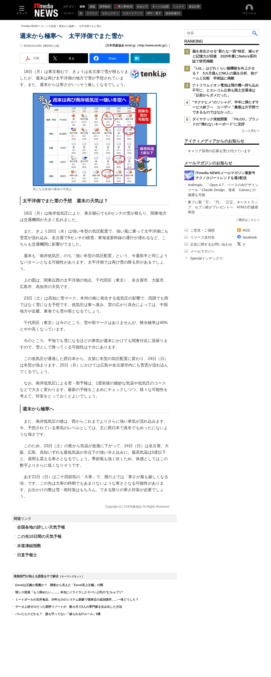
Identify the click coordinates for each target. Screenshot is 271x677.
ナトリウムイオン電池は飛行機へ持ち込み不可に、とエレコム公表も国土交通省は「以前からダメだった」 (225, 90)
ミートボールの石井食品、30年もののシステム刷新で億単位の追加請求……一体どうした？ (76, 599)
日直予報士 (27, 555)
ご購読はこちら (246, 220)
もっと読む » (250, 130)
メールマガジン (202, 251)
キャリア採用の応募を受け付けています (219, 151)
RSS (246, 230)
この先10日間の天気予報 (39, 536)
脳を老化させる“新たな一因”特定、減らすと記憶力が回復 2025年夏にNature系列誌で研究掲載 (225, 56)
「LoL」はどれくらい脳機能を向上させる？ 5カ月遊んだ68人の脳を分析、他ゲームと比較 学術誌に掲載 (225, 73)
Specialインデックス (206, 258)
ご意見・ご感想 (202, 230)
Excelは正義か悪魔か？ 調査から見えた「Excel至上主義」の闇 (59, 585)
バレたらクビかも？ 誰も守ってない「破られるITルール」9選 (57, 614)
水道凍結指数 (29, 546)
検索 (255, 32)
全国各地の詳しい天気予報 (41, 527)
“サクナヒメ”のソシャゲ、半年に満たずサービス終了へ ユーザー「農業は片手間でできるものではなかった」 (225, 107)
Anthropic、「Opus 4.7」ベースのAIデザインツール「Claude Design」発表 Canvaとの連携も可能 (223, 190)
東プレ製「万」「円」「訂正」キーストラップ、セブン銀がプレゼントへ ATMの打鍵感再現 (223, 207)
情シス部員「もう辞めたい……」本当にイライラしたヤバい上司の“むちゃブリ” (69, 592)
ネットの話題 (48, 26)
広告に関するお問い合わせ (211, 244)
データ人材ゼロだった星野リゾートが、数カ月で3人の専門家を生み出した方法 (68, 607)
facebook (250, 237)
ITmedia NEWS (29, 26)
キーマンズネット (72, 576)
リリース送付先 (202, 237)
